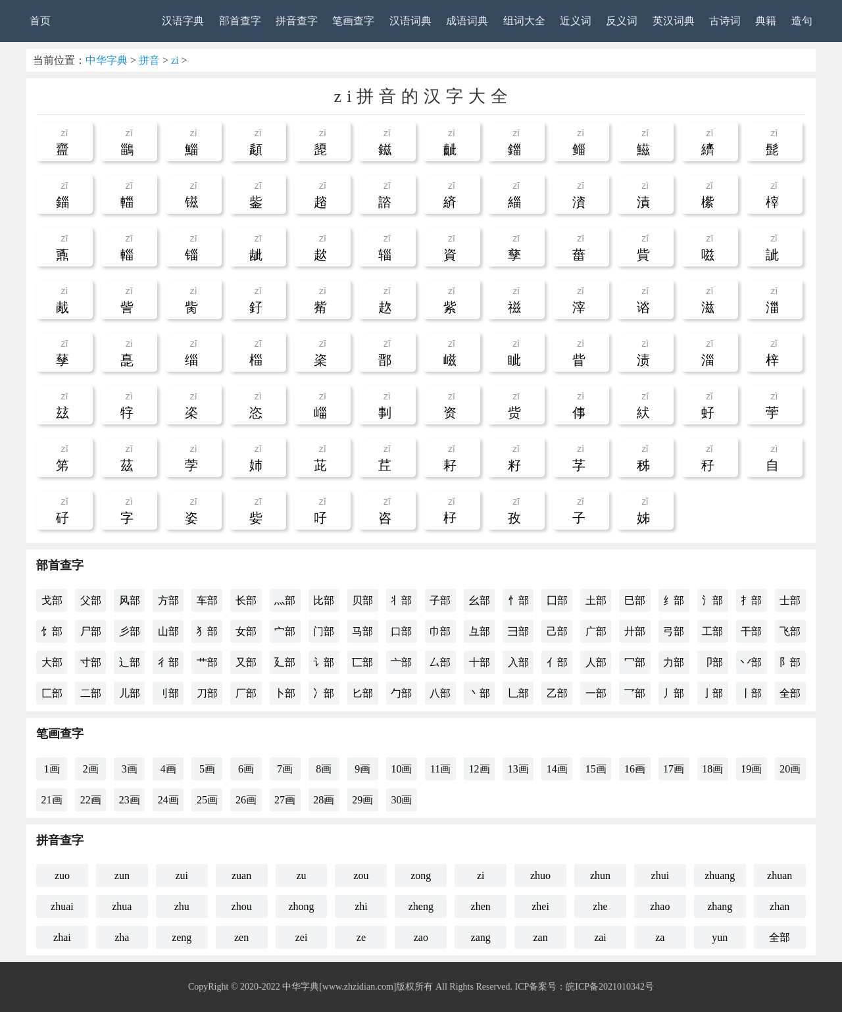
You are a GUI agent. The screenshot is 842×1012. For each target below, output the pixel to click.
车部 (207, 600)
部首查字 (240, 20)
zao (421, 937)
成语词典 (467, 20)
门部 (323, 631)
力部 (673, 662)
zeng (181, 937)
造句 (801, 20)
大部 (51, 662)
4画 (168, 768)
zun (122, 875)
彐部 (518, 631)
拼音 (149, 60)
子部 (440, 600)
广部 (596, 631)
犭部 (207, 631)
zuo (62, 875)
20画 (790, 768)
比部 (323, 600)
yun (720, 937)
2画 (91, 768)
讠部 (323, 662)
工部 (712, 631)
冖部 (634, 662)
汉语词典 (410, 20)
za (659, 937)
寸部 (90, 662)
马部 (362, 631)
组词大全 (524, 20)
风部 (129, 600)
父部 (90, 600)
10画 (401, 768)
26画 (246, 799)
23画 (129, 799)
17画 (673, 768)
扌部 (751, 600)
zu (301, 875)
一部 (596, 693)
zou (360, 875)
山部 (168, 631)
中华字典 (107, 60)
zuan (241, 875)
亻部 (557, 662)
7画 (285, 768)
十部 (479, 662)
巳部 (634, 600)
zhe (600, 906)
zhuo (540, 875)
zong (420, 875)
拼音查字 (297, 20)
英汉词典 (674, 20)
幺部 (479, 600)
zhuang (720, 875)
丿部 (673, 693)
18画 (712, 768)
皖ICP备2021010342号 (610, 987)
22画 (90, 799)
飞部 (790, 631)
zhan (779, 906)
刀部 (207, 693)
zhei (540, 906)
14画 (557, 768)
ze (361, 937)
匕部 (362, 693)
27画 (284, 799)
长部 (246, 600)
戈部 (51, 600)
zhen (481, 906)
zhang (719, 906)
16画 (634, 768)
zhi (361, 906)
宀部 (284, 631)
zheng (421, 906)
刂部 (168, 693)
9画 (362, 768)
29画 (362, 799)
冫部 (323, 693)
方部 (168, 600)
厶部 (440, 662)
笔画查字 (353, 20)
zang (481, 937)
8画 (324, 768)
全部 (790, 693)
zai (600, 937)
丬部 (401, 600)
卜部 (284, 693)
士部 (790, 600)
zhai (62, 937)
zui (181, 875)
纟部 (673, 600)
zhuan (779, 875)
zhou (242, 906)
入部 (518, 662)
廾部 (634, 631)
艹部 (207, 662)
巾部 (440, 631)
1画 (52, 768)
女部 (246, 631)
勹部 (401, 693)
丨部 (751, 693)
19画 (751, 768)
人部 (596, 662)
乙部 (557, 693)
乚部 (518, 693)
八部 (440, 693)
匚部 (51, 693)
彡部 (129, 631)
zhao (660, 906)
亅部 (712, 693)
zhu (181, 906)
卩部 (712, 662)
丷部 (751, 662)
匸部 (362, 662)
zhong (301, 906)
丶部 (479, 693)
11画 (440, 768)
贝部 (362, 600)
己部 (557, 631)
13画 (518, 768)
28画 (323, 799)
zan (540, 937)
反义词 (621, 20)
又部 (246, 662)
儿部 (129, 693)
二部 (90, 693)
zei (301, 937)
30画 (401, 799)
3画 (129, 768)
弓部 (673, 631)
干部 (751, 631)
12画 (479, 768)
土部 (596, 600)
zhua (122, 906)
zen (241, 937)
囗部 (557, 600)
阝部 (790, 662)
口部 (401, 631)
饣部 (51, 631)
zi (175, 60)
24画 (168, 799)
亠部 (401, 662)
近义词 (575, 20)
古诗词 (725, 20)
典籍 (765, 20)
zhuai (62, 906)
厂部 (246, 693)
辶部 (129, 662)
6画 (246, 768)
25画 (207, 799)
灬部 (284, 600)
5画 (207, 768)
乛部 (634, 693)
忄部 (518, 600)
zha (121, 937)
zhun (600, 875)
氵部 (712, 600)
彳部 (168, 662)
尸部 (90, 631)
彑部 (479, 631)
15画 (596, 768)
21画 (51, 799)
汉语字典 (183, 20)
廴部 (284, 662)
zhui (660, 875)
